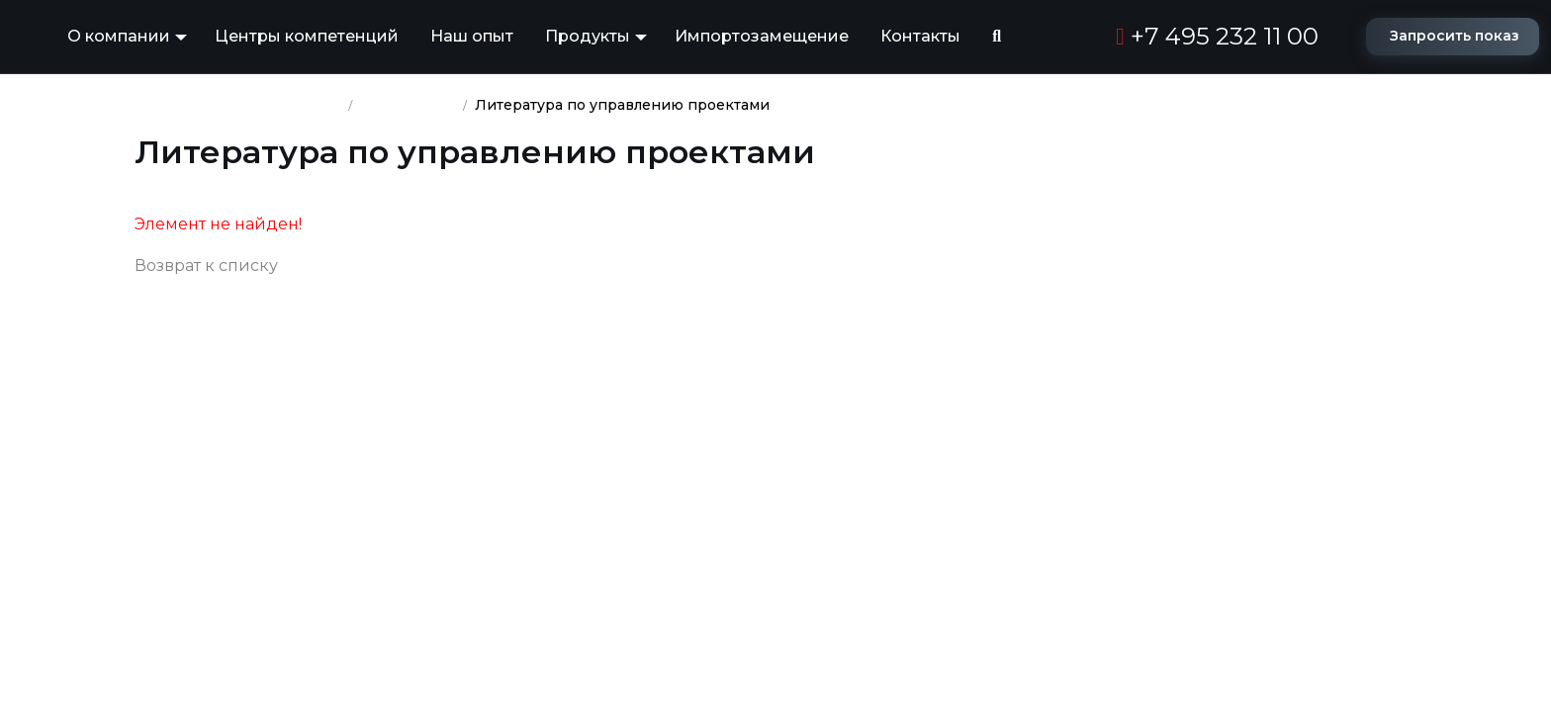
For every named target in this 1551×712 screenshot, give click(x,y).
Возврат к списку (206, 265)
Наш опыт (471, 36)
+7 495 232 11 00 (1217, 36)
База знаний (408, 105)
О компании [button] (118, 36)
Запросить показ (1454, 35)
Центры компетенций (307, 36)
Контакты (920, 36)
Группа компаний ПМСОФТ (237, 105)
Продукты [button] (587, 36)
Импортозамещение (762, 36)
